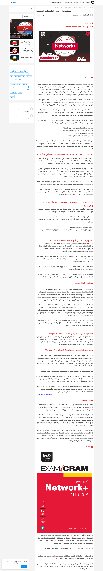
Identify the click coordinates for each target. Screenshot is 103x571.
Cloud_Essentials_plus (19, 77)
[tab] (88, 2)
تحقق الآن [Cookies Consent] (17, 563)
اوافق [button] (23, 566)
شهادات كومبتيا (68, 2)
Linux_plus (17, 90)
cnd (11, 79)
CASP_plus (25, 74)
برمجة (82, 2)
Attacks (21, 71)
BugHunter (13, 74)
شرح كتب (76, 2)
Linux (12, 90)
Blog (26, 71)
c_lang (18, 74)
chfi (11, 77)
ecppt (23, 87)
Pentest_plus (13, 92)
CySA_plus (25, 84)
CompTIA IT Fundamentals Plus (17, 82)
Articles (16, 71)
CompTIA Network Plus (15, 84)
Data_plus (13, 87)
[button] (14, 2)
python (20, 92)
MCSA (23, 90)
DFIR (18, 87)
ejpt (27, 87)
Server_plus (23, 95)
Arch (12, 71)
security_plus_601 (15, 95)
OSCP (28, 90)
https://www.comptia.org (44, 394)
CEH (30, 74)
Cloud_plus (29, 77)
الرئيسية (88, 2)
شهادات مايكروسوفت (56, 2)
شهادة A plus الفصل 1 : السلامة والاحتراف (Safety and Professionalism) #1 (27, 43)
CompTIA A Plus (17, 79)
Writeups (13, 98)
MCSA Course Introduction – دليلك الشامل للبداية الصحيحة (26, 56)
